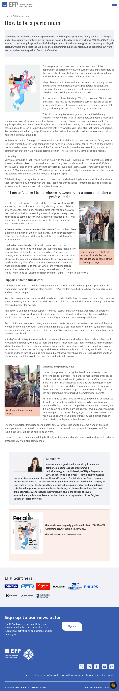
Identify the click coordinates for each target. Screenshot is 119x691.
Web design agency (94, 687)
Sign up (72, 626)
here (79, 534)
